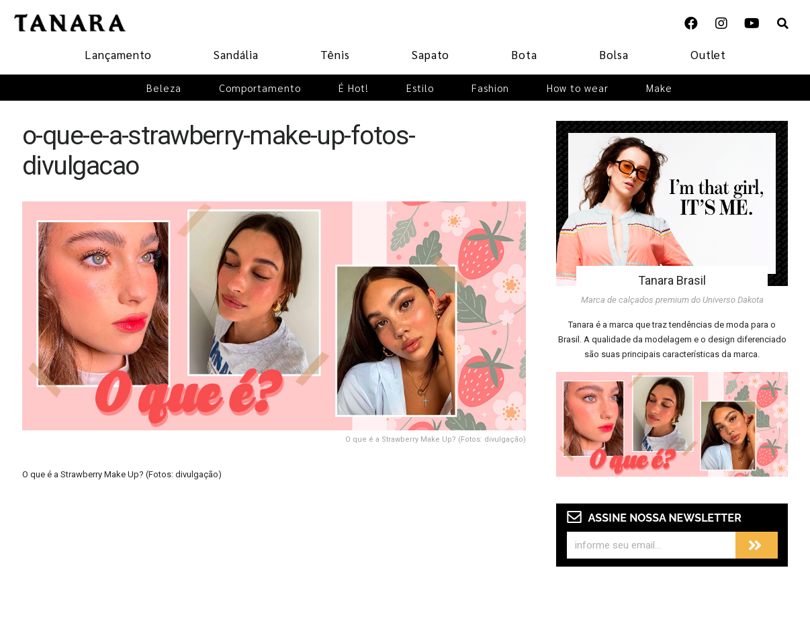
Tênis (335, 54)
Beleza (163, 87)
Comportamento (260, 87)
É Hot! (354, 87)
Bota (524, 54)
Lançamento (118, 54)
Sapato (430, 54)
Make (659, 87)
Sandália (236, 54)
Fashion (490, 87)
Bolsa (614, 54)
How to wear (578, 87)
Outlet (708, 54)
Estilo (420, 87)
